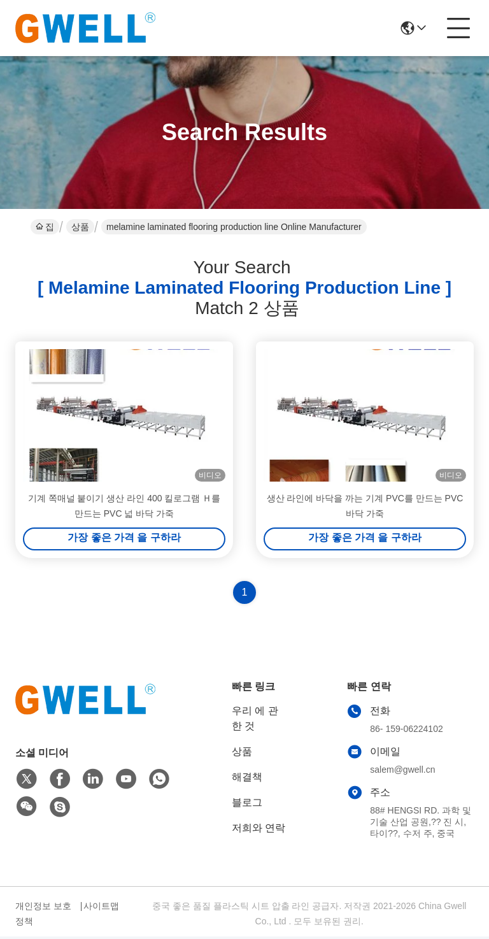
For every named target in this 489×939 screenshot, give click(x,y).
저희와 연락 (258, 830)
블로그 (247, 804)
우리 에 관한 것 (255, 721)
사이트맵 (101, 908)
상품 (80, 227)
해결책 (247, 779)
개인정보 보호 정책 (43, 916)
